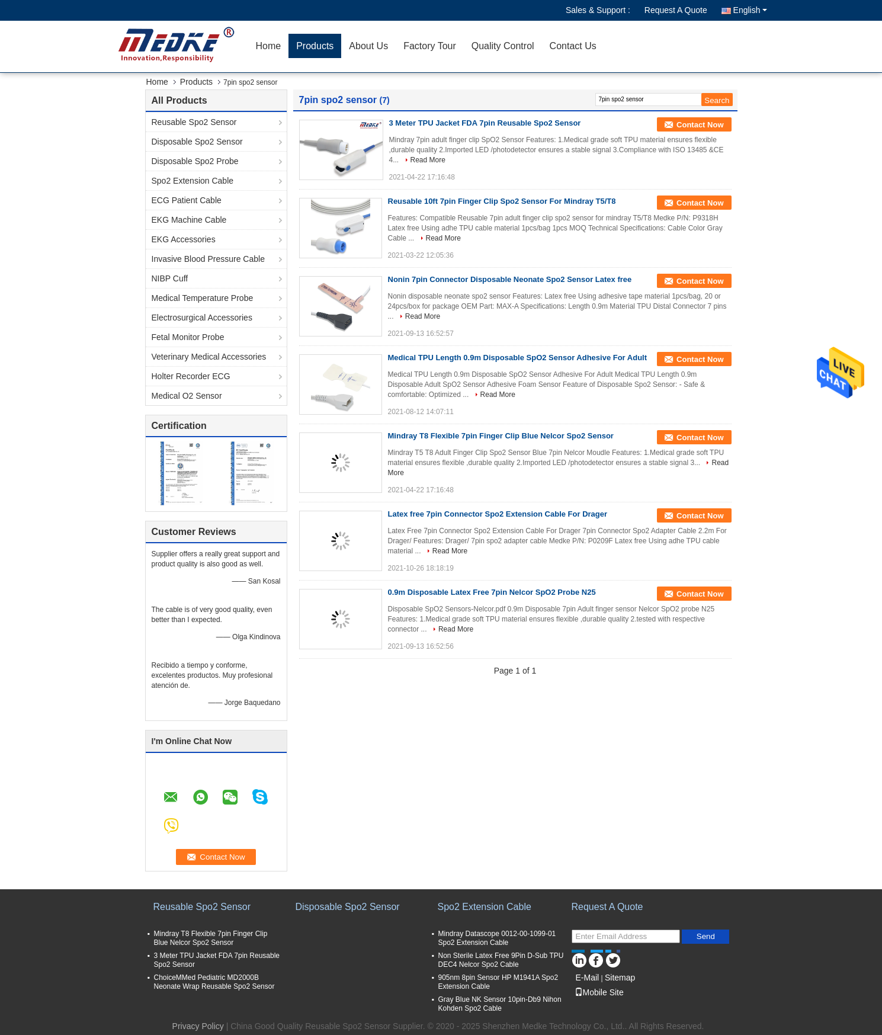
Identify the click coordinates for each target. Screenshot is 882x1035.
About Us (368, 46)
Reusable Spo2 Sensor (194, 122)
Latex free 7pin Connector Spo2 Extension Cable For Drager (498, 514)
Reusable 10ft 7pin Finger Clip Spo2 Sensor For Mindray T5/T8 (502, 201)
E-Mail (587, 977)
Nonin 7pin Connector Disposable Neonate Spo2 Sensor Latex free (510, 279)
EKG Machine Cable (189, 220)
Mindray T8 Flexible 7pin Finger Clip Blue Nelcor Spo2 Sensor (501, 435)
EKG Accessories (184, 239)
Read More (427, 160)
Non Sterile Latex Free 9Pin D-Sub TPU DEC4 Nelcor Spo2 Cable (501, 960)
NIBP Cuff (170, 278)
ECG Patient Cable (187, 200)
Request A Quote (675, 10)
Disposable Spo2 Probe (195, 161)
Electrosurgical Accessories (202, 317)
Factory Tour (429, 46)
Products (314, 46)
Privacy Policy (198, 1026)
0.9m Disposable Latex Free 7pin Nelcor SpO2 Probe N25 (492, 592)
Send (706, 936)
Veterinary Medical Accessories (209, 356)
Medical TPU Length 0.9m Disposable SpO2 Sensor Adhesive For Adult (517, 357)
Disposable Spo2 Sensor (197, 141)
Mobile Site (599, 992)
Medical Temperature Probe (203, 298)
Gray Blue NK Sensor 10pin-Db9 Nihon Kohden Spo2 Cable (500, 1003)
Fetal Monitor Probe (188, 337)
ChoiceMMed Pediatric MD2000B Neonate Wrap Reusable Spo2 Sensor (214, 982)
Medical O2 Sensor (187, 395)
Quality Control (503, 46)
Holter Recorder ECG (191, 376)
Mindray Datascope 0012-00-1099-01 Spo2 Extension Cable (497, 938)
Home (268, 46)
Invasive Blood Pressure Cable (208, 259)
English (750, 10)
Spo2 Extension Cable (193, 180)
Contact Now (699, 124)
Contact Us (573, 46)
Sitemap (620, 977)
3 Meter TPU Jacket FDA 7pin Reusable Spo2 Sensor (485, 122)
